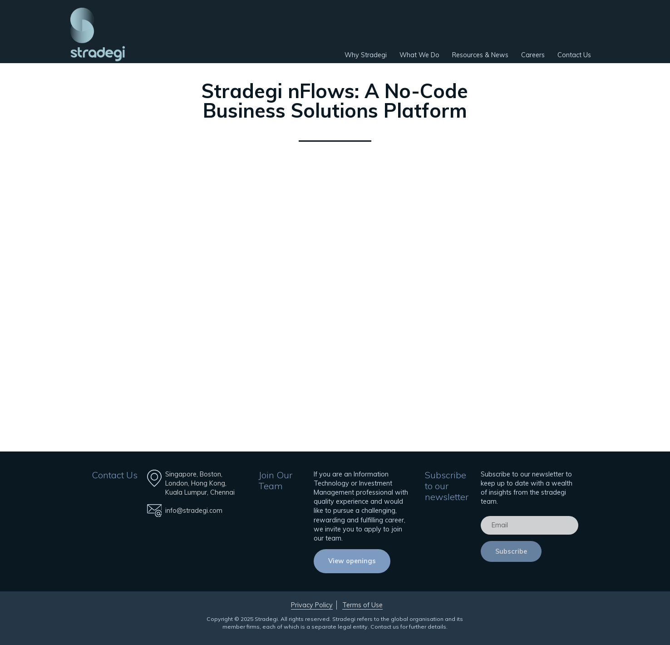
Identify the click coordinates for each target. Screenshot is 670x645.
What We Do (419, 55)
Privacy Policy (312, 605)
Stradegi (97, 34)
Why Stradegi (366, 55)
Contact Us (574, 55)
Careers (533, 55)
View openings (352, 561)
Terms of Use (362, 605)
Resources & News (480, 55)
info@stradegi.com (193, 510)
